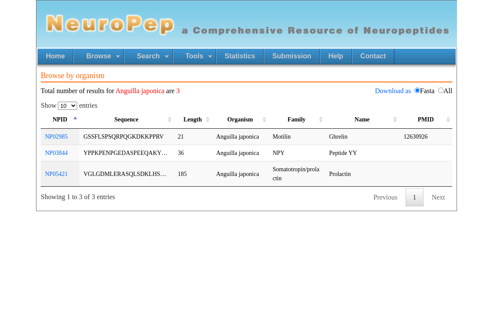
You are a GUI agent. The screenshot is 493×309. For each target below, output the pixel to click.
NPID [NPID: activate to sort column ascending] (60, 119)
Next (438, 197)
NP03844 (56, 153)
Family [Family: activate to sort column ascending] (297, 119)
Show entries (69, 105)
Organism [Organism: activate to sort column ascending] (240, 119)
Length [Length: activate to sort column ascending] (192, 119)
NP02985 (56, 136)
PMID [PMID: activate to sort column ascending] (426, 119)
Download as (393, 90)
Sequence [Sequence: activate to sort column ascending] (126, 119)
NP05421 (56, 174)
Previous (385, 197)
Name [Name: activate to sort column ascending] (362, 119)
